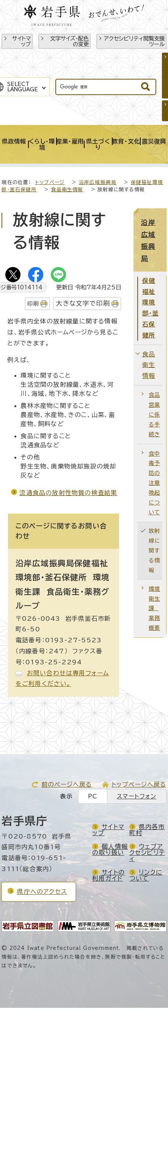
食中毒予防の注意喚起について (154, 483)
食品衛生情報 (67, 189)
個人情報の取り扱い (110, 849)
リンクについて (146, 875)
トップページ (49, 182)
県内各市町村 (147, 830)
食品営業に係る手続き (154, 414)
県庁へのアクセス (42, 892)
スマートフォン (136, 796)
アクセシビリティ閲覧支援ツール (134, 41)
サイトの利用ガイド (108, 875)
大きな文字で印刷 (83, 303)
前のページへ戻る (66, 784)
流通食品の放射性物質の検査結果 (68, 493)
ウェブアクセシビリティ (147, 852)
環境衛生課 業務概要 (154, 608)
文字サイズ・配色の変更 (69, 41)
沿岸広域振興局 (97, 182)
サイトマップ (21, 41)
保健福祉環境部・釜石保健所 (150, 308)
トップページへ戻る (138, 784)
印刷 (33, 303)
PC (92, 796)
